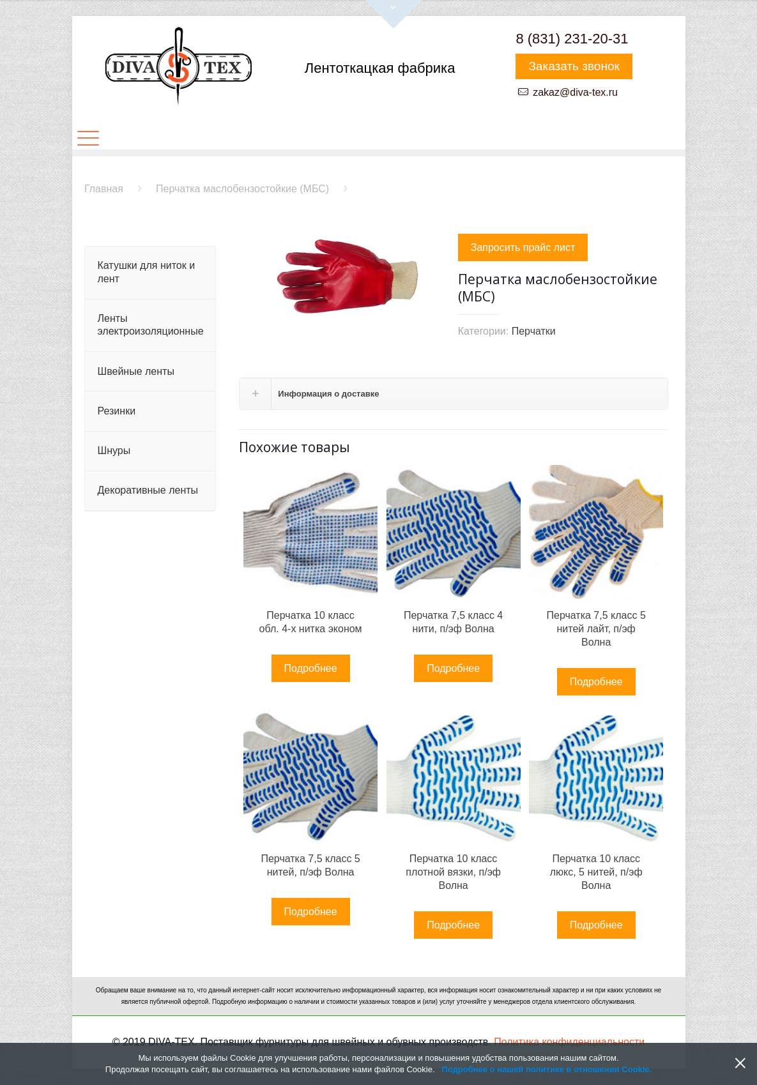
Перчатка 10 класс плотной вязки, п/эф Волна (453, 872)
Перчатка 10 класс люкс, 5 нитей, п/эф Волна (596, 872)
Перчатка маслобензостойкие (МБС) (242, 188)
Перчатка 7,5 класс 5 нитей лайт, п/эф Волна (595, 629)
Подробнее (310, 668)
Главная (103, 188)
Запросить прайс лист (523, 247)
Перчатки (534, 331)
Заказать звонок (573, 66)
